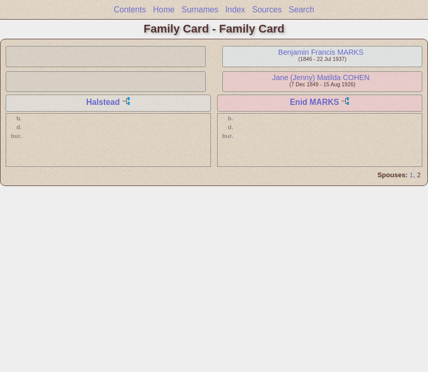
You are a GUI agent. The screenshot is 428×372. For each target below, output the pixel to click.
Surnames (199, 9)
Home (164, 9)
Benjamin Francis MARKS (320, 52)
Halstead (103, 102)
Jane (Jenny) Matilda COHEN (321, 77)
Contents (130, 9)
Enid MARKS (314, 102)
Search (301, 9)
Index (235, 9)
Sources (267, 9)
